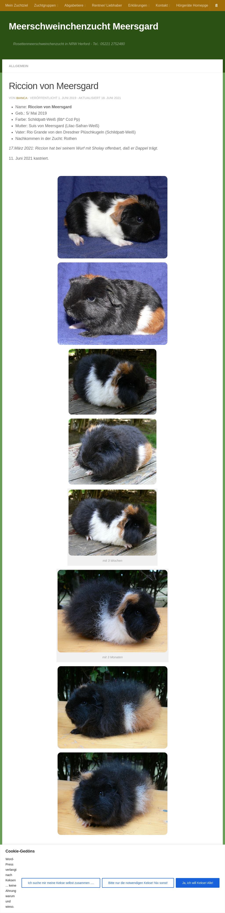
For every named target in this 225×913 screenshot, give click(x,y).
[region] (112, 879)
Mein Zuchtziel (16, 5)
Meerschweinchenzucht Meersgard (83, 26)
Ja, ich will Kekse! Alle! (197, 883)
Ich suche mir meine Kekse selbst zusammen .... (61, 883)
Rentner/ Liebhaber (107, 5)
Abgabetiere (73, 5)
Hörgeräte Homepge (192, 5)
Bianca (21, 98)
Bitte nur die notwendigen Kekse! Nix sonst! (138, 883)
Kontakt (162, 5)
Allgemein (19, 66)
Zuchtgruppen (45, 5)
